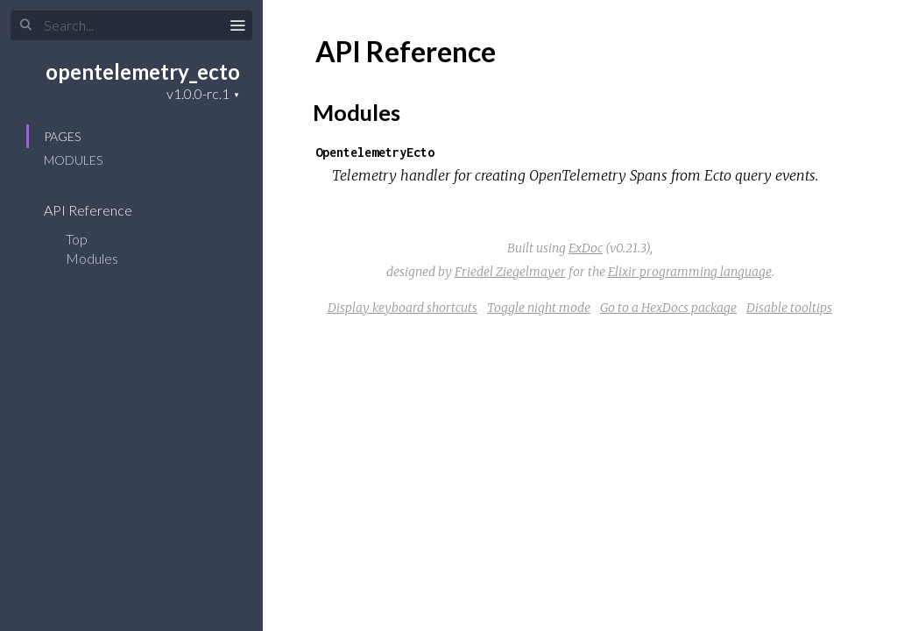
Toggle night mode (538, 308)
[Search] (131, 25)
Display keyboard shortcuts (402, 308)
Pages (62, 136)
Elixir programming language (690, 272)
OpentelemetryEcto (374, 152)
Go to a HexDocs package (668, 308)
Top (77, 238)
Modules (73, 159)
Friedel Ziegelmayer (510, 272)
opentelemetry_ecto (143, 71)
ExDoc (586, 248)
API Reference (99, 210)
